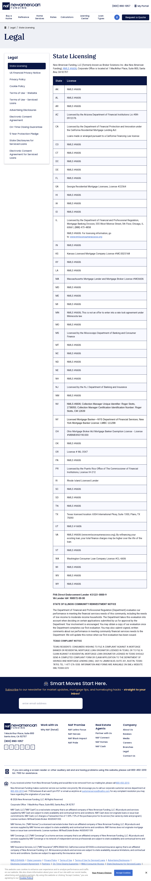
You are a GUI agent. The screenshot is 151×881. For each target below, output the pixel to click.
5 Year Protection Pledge (24, 134)
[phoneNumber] (121, 6)
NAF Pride (73, 743)
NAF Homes (102, 742)
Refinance (23, 17)
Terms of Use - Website (23, 93)
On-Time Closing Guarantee (26, 127)
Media (126, 738)
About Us (128, 730)
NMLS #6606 (70, 68)
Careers (127, 743)
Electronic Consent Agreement (21, 118)
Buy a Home (9, 17)
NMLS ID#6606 (17, 860)
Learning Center (84, 17)
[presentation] (107, 703)
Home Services (39, 17)
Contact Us (129, 756)
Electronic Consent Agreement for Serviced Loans (24, 154)
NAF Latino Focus (77, 730)
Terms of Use (66, 860)
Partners (46, 864)
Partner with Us (104, 733)
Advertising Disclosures (23, 110)
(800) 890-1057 (13, 741)
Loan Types (101, 17)
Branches (128, 747)
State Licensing (18, 66)
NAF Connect (102, 737)
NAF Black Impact (77, 738)
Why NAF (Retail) (50, 730)
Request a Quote (135, 17)
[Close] (146, 874)
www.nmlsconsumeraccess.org (86, 236)
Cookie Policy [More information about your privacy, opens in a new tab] (26, 879)
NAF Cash (101, 746)
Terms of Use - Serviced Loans (23, 101)
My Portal (141, 6)
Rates (53, 17)
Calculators (67, 17)
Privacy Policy (18, 79)
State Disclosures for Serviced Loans (22, 142)
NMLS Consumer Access (92, 864)
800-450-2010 (138, 770)
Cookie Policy (17, 86)
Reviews (127, 734)
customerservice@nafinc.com (96, 791)
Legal (12, 27)
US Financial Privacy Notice (25, 72)
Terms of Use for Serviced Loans (90, 860)
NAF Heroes (74, 734)
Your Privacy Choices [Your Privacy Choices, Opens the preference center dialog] (102, 873)
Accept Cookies (123, 873)
